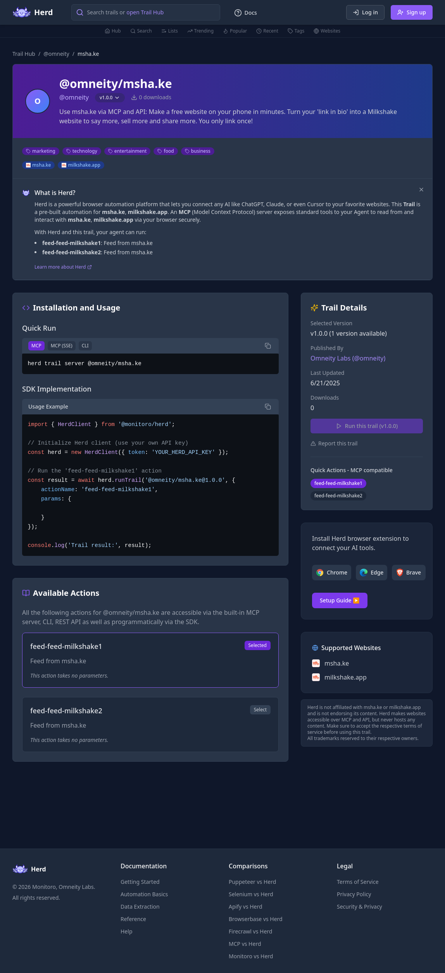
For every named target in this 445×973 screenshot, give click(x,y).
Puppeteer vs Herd (252, 881)
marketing (40, 151)
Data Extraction (140, 906)
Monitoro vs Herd (251, 956)
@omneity (56, 53)
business (197, 151)
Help (127, 931)
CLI (85, 345)
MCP (36, 345)
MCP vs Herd (245, 943)
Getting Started (140, 881)
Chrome (331, 572)
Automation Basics (144, 894)
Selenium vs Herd (251, 894)
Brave (409, 572)
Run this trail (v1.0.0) (367, 426)
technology (81, 151)
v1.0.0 (110, 97)
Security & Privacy (359, 906)
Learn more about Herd (63, 267)
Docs (245, 13)
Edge (371, 572)
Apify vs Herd (245, 906)
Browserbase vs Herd (256, 919)
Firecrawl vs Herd (250, 931)
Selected (257, 645)
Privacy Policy (354, 894)
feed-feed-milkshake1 (338, 483)
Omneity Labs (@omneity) (347, 358)
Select (260, 709)
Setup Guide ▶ (340, 600)
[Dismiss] (421, 189)
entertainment (127, 151)
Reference (133, 919)
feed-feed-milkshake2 (338, 495)
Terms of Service (358, 881)
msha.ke (38, 165)
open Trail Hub (145, 12)
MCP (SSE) (61, 345)
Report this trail (333, 443)
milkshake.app (81, 165)
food (165, 151)
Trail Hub (23, 53)
